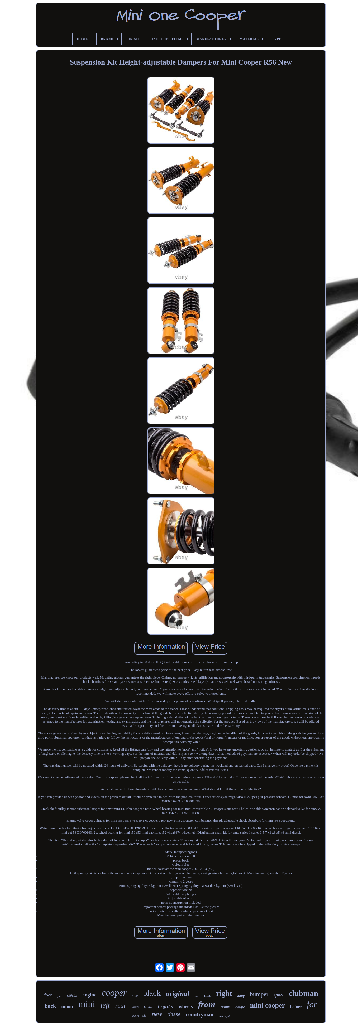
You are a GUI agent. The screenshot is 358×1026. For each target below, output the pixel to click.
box (197, 996)
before (296, 1007)
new (156, 1013)
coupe (240, 1007)
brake (148, 1007)
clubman (303, 993)
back (50, 1006)
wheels (186, 1006)
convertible (139, 1015)
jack (59, 996)
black (152, 993)
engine (90, 995)
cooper (114, 993)
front (207, 1004)
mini (86, 1004)
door (48, 995)
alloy (241, 996)
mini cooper (267, 1005)
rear (120, 1005)
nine (135, 996)
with (135, 1007)
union (67, 1006)
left (105, 1005)
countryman (199, 1014)
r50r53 (72, 996)
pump (225, 1007)
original (177, 994)
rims (207, 996)
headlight (224, 1016)
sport (278, 995)
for (312, 1004)
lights (165, 1006)
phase (173, 1014)
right (224, 993)
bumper (259, 994)
